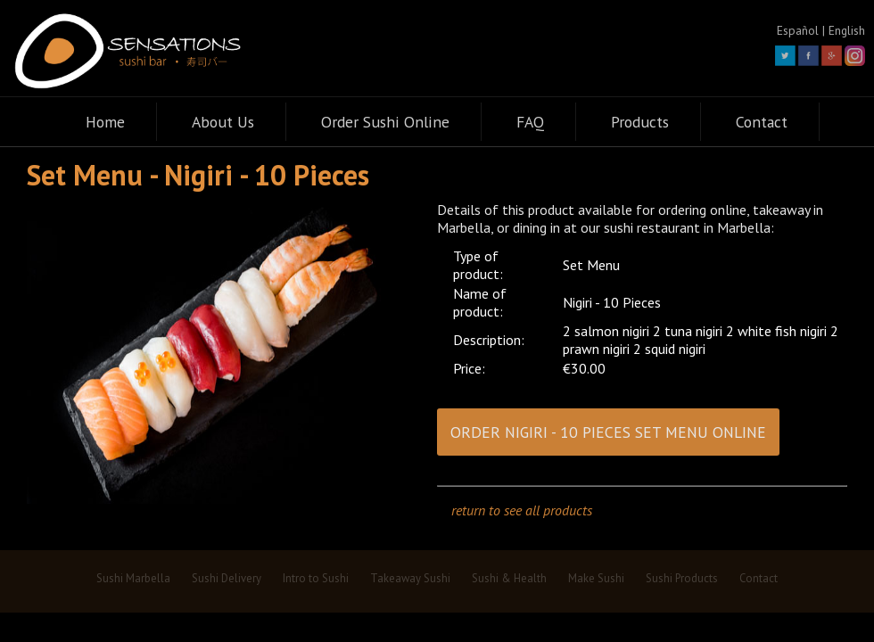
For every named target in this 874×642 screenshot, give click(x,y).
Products (640, 121)
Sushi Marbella (133, 578)
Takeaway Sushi (410, 578)
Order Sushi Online (385, 121)
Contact (761, 121)
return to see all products (521, 510)
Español (798, 30)
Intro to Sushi (316, 578)
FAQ (530, 121)
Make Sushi (596, 578)
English (847, 30)
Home (105, 121)
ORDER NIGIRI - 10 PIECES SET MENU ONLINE (608, 432)
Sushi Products (682, 578)
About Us (223, 121)
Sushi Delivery (226, 578)
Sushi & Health (509, 578)
